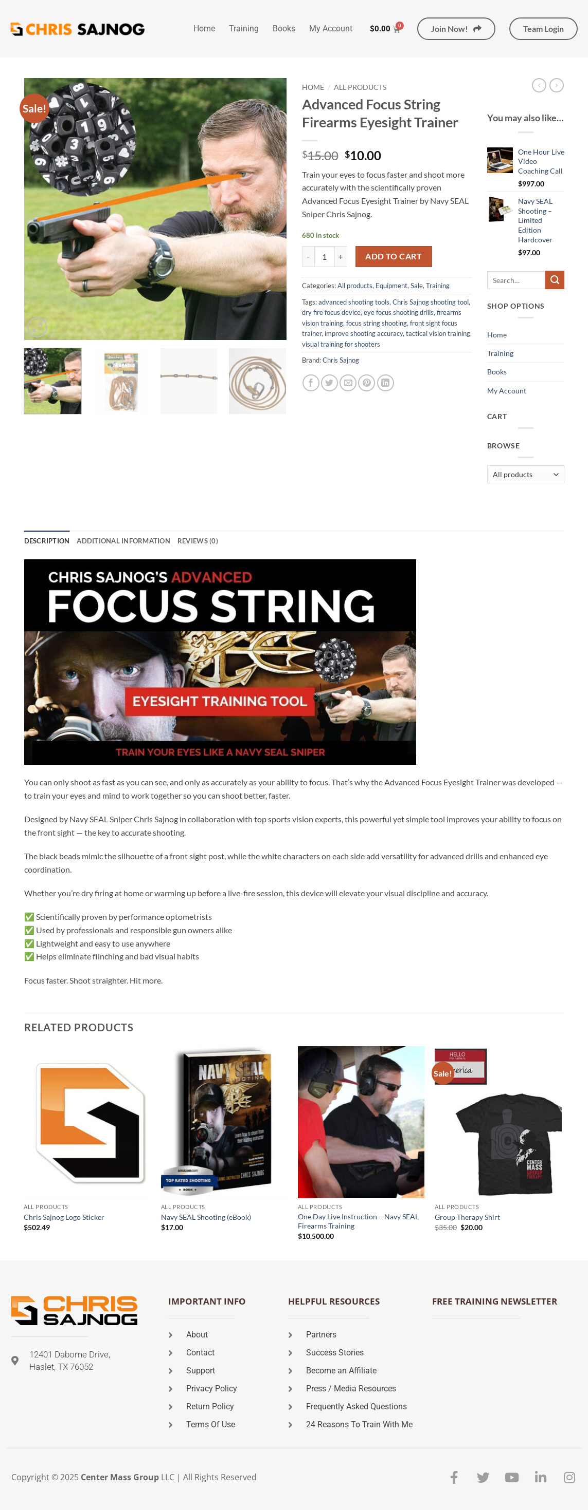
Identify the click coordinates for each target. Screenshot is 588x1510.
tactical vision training (438, 333)
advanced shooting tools (353, 302)
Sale (417, 285)
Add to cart (393, 256)
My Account (330, 28)
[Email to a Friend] (348, 382)
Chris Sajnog (341, 360)
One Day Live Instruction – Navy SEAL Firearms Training (358, 1221)
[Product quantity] (324, 256)
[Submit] (554, 280)
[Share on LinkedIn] (385, 382)
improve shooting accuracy (364, 333)
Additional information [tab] (123, 541)
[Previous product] (556, 85)
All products (360, 87)
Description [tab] (47, 541)
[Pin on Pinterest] (366, 382)
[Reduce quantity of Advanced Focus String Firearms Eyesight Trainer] (308, 256)
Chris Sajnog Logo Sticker (64, 1217)
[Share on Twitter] (329, 382)
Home (204, 28)
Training (244, 28)
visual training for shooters (341, 344)
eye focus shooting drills (399, 312)
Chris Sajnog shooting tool (431, 302)
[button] (37, 327)
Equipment (391, 285)
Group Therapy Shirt (467, 1217)
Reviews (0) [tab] (197, 541)
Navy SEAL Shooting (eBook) (206, 1217)
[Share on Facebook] (310, 382)
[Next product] (539, 85)
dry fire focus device (331, 312)
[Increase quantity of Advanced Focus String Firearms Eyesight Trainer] (341, 256)
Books (284, 28)
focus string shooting (376, 323)
